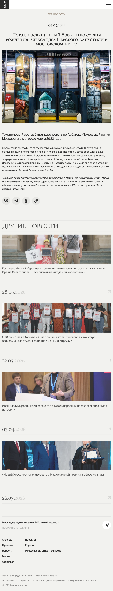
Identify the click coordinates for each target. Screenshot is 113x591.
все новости (56, 14)
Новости (7, 550)
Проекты (7, 545)
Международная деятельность (43, 550)
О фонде (7, 539)
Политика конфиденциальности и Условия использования (30, 575)
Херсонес (30, 545)
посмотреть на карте (17, 527)
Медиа (6, 556)
